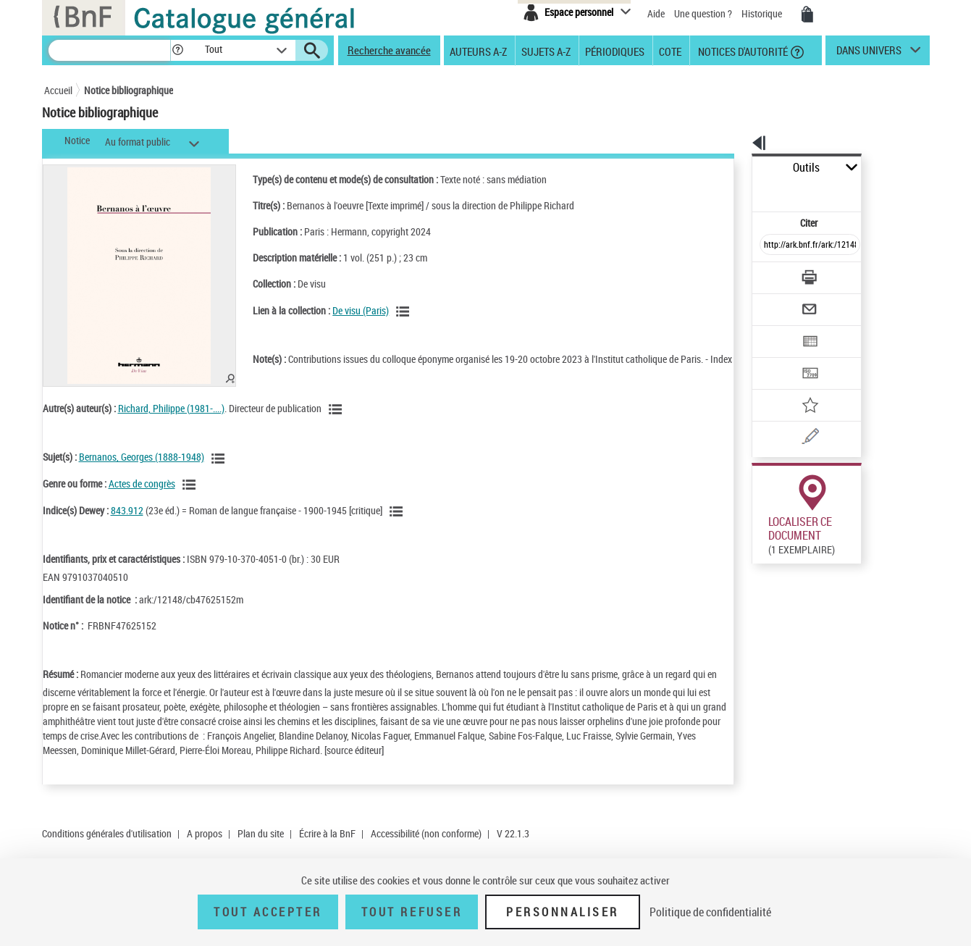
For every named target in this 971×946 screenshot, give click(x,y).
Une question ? (703, 13)
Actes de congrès (142, 498)
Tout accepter (268, 912)
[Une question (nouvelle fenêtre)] (798, 386)
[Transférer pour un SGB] (775, 330)
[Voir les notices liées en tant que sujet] (220, 473)
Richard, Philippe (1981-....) (171, 423)
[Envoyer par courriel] (769, 273)
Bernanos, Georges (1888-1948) (141, 471)
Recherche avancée (389, 50)
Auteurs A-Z (478, 50)
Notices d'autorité (742, 50)
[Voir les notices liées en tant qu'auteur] (337, 423)
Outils (736, 167)
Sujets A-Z (546, 50)
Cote (670, 50)
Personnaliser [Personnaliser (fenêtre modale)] (562, 912)
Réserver (768, 837)
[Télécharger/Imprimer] (772, 245)
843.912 (127, 525)
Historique (762, 13)
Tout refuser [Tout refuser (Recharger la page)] (411, 912)
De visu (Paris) (345, 310)
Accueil (58, 90)
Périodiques (614, 50)
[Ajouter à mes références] (778, 358)
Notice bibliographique (128, 90)
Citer (746, 191)
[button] (177, 50)
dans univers (868, 53)
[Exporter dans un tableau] (779, 302)
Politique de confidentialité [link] (710, 912)
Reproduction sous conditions (863, 837)
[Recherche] (109, 50)
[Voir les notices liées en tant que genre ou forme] (191, 499)
